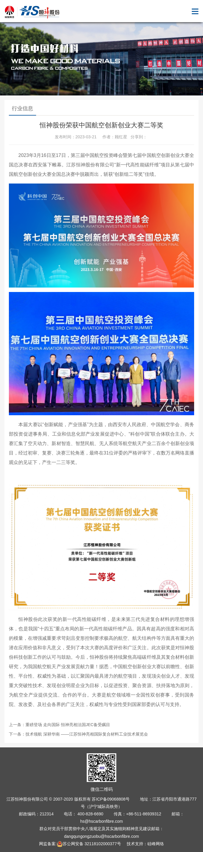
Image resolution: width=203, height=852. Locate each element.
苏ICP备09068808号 (111, 799)
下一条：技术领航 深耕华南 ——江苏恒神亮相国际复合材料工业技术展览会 (78, 734)
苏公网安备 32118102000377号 (89, 843)
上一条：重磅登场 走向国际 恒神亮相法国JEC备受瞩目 (59, 724)
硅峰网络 (155, 843)
